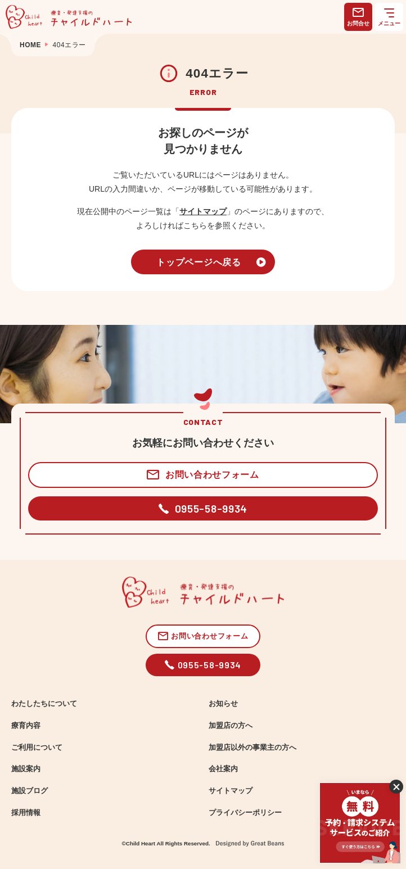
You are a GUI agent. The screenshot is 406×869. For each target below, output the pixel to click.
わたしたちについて (44, 704)
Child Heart (140, 843)
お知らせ (223, 704)
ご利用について (36, 748)
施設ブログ (29, 791)
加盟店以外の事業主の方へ (252, 748)
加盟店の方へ (230, 726)
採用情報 (25, 813)
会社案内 (223, 769)
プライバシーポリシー (245, 813)
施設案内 (25, 769)
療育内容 (25, 726)
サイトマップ (203, 211)
